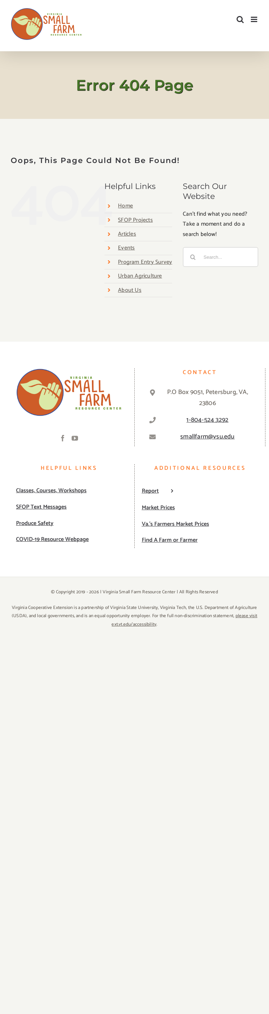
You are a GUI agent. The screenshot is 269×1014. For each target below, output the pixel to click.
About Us (129, 290)
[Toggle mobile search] (240, 19)
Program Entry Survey (145, 262)
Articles (127, 234)
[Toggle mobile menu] (254, 19)
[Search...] (220, 257)
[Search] (193, 257)
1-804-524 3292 (207, 420)
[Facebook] (63, 438)
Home (125, 206)
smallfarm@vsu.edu (207, 436)
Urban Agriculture (140, 276)
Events (126, 248)
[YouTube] (75, 438)
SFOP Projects (135, 220)
